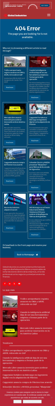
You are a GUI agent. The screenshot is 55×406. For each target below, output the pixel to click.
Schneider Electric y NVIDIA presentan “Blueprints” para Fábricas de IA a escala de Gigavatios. (39, 165)
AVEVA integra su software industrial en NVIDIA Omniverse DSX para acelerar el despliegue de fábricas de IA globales (39, 212)
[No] (51, 397)
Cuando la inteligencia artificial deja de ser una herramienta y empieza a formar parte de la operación (38, 74)
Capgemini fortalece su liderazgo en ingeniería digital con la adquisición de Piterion (39, 121)
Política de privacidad (32, 401)
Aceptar (17, 401)
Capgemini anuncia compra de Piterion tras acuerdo (14, 163)
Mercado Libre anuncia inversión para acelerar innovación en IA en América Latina (14, 121)
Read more (9, 87)
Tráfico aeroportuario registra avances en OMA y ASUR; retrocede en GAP (14, 72)
